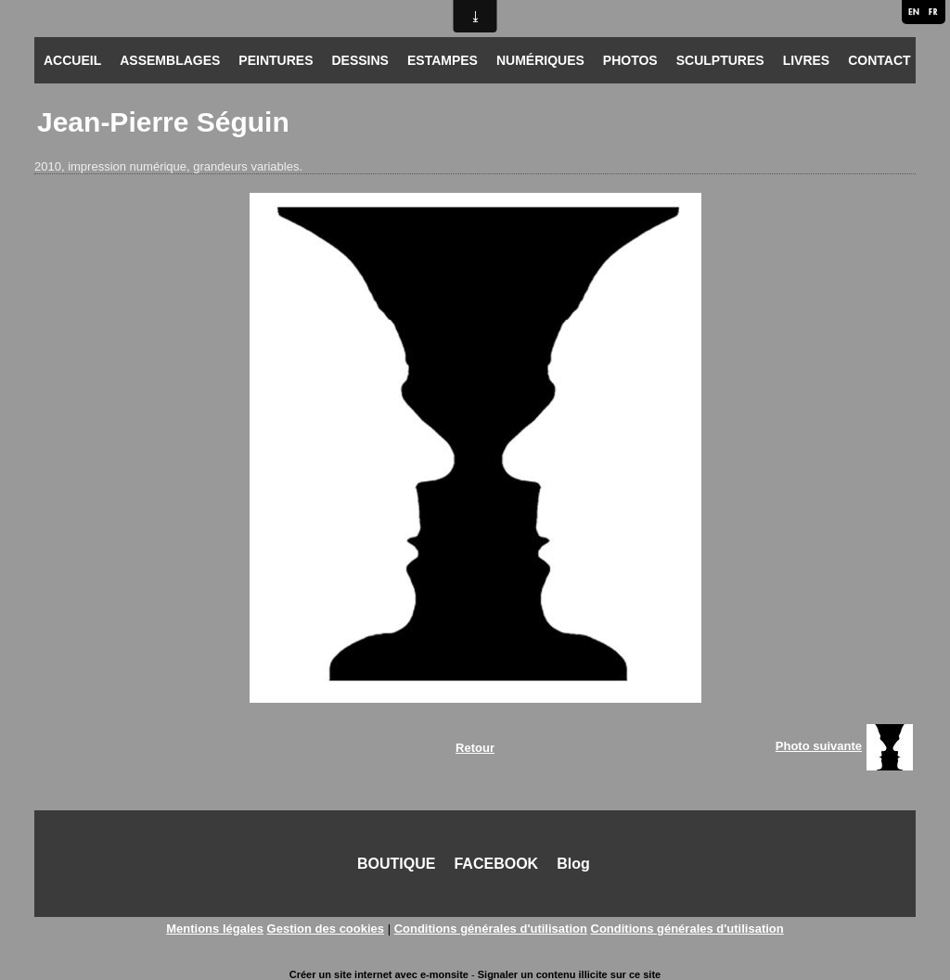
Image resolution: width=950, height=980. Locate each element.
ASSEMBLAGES (170, 60)
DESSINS (359, 60)
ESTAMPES (442, 60)
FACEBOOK (496, 864)
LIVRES (806, 60)
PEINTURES (275, 60)
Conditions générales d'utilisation (490, 928)
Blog (573, 864)
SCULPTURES (720, 60)
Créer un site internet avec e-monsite (379, 974)
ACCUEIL (72, 60)
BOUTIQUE (396, 864)
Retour (475, 748)
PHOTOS (630, 60)
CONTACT (879, 60)
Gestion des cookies (325, 928)
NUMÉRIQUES (540, 60)
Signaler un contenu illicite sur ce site (569, 974)
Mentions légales (214, 928)
